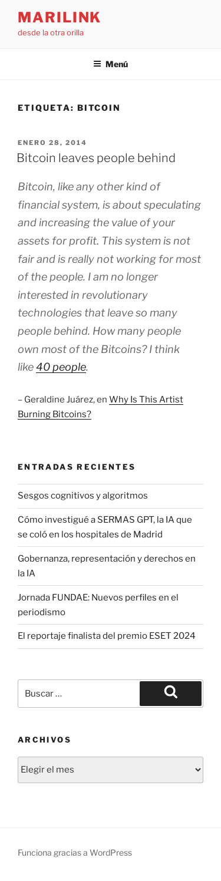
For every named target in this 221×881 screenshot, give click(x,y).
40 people (61, 367)
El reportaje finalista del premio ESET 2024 (107, 636)
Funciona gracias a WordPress (75, 852)
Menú (110, 64)
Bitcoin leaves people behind (96, 158)
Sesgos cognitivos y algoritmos (83, 495)
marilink (59, 17)
